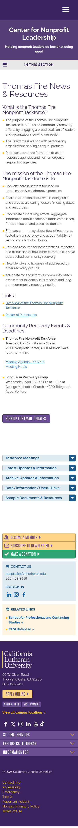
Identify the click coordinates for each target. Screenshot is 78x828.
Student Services (16, 734)
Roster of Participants (21, 315)
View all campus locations (22, 712)
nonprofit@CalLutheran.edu (26, 574)
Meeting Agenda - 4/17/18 (25, 362)
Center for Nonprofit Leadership (39, 33)
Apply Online (15, 694)
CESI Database (20, 629)
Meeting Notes (16, 367)
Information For (16, 752)
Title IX (7, 797)
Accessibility (11, 787)
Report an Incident (15, 801)
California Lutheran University (20, 10)
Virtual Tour (12, 704)
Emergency (11, 792)
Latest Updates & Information (31, 468)
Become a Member (24, 537)
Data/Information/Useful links (32, 488)
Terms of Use (12, 811)
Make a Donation (23, 554)
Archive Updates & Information (32, 478)
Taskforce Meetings (22, 458)
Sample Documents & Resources (34, 498)
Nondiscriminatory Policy (20, 806)
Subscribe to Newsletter (30, 545)
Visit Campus (31, 704)
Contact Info (11, 782)
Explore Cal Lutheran (20, 743)
